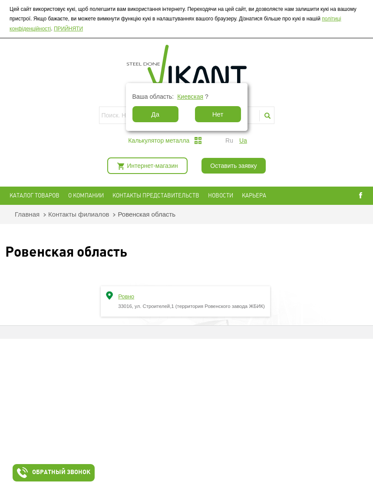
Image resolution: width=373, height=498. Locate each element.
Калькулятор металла (158, 140)
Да (155, 114)
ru (229, 140)
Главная (27, 214)
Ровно (126, 296)
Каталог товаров (34, 195)
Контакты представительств (155, 195)
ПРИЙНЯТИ (68, 29)
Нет (218, 114)
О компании (86, 195)
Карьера (254, 195)
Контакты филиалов (78, 214)
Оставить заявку (233, 165)
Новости (220, 195)
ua (243, 140)
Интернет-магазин (152, 165)
